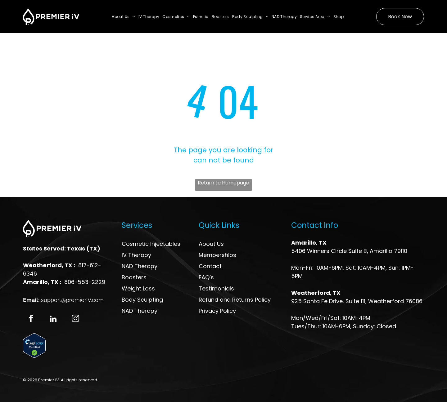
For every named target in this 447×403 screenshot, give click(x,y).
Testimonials (216, 288)
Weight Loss (138, 288)
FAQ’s (206, 277)
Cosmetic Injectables (151, 244)
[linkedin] (53, 320)
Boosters (134, 277)
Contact (210, 266)
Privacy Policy (217, 311)
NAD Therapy (139, 266)
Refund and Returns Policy (235, 299)
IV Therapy (136, 255)
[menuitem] (123, 16)
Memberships (217, 255)
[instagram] (76, 320)
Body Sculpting (142, 299)
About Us (211, 244)
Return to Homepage (223, 182)
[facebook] (30, 320)
